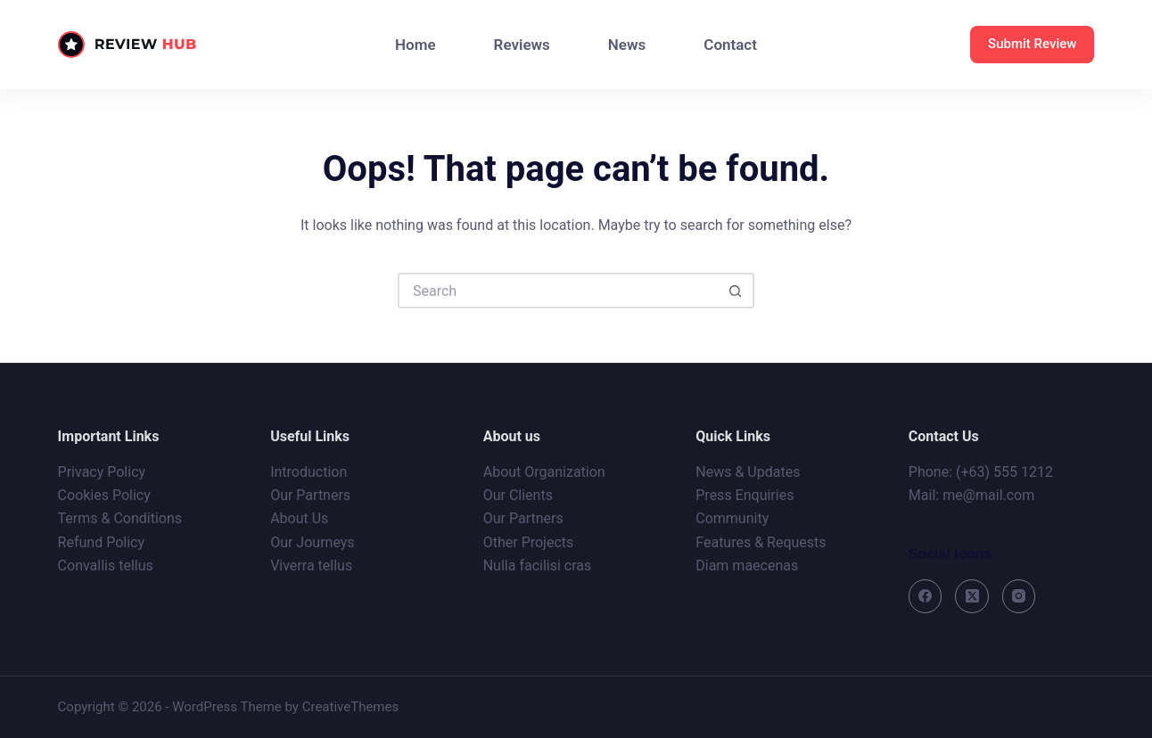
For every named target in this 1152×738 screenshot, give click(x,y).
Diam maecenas (746, 565)
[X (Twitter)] (972, 596)
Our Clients (518, 495)
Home (415, 44)
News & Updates (747, 471)
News (627, 44)
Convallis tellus (105, 565)
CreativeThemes (350, 707)
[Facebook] (925, 596)
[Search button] (736, 290)
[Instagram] (1019, 596)
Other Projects (528, 542)
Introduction (308, 471)
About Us (299, 518)
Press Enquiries (744, 495)
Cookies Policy (104, 495)
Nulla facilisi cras (537, 565)
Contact (730, 44)
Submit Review (1032, 44)
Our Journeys (312, 542)
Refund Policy (101, 542)
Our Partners (310, 495)
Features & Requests (760, 542)
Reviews (522, 44)
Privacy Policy (102, 471)
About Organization (544, 471)
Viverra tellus (311, 565)
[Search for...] (558, 290)
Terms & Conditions (120, 518)
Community (732, 518)
